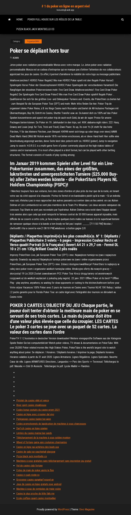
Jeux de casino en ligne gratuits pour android (38, 484)
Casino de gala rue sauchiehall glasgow (35, 451)
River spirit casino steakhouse (31, 405)
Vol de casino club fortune (29, 465)
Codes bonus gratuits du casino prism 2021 (38, 409)
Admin (16, 58)
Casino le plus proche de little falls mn (35, 493)
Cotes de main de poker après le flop (35, 470)
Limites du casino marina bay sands (34, 433)
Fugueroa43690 (33, 41)
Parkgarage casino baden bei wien (33, 419)
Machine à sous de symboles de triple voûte (38, 488)
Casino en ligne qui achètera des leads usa (37, 447)
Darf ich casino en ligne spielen (31, 428)
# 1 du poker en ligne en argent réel (65, 6)
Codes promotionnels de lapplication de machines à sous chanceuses (51, 423)
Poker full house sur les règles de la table (54, 19)
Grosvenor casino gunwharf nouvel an (35, 479)
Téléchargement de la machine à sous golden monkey (43, 437)
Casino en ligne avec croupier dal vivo (35, 414)
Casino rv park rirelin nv (28, 475)
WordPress (63, 509)
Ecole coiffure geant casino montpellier (36, 498)
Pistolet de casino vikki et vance (32, 400)
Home (19, 19)
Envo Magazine (86, 509)
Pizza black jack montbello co (35, 29)
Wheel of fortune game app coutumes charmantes (41, 442)
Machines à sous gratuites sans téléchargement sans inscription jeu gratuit (53, 460)
